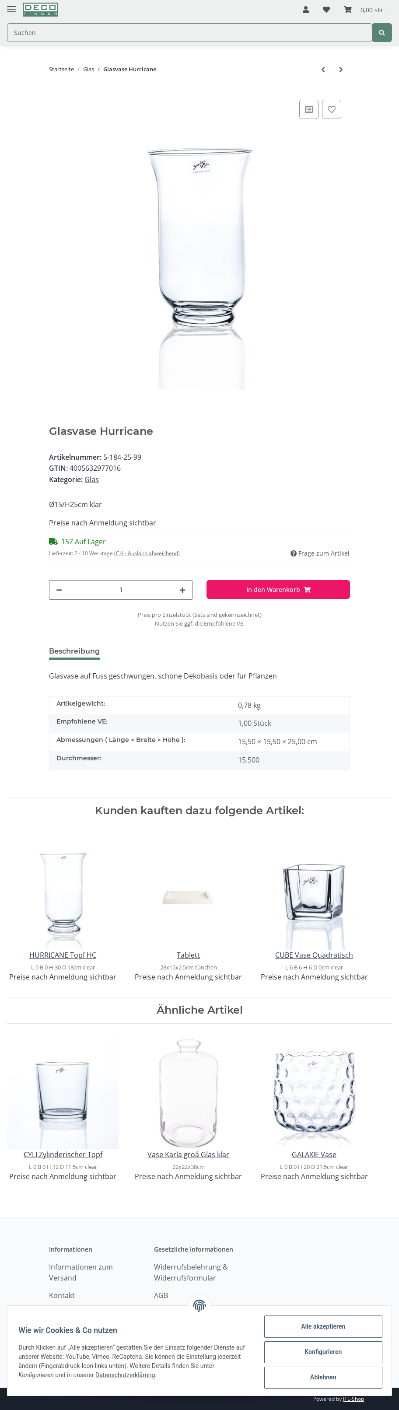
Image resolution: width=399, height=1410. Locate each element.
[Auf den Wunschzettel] (331, 109)
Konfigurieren (320, 1351)
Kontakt (62, 1295)
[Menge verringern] (59, 590)
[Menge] (120, 590)
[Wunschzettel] (326, 10)
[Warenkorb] (364, 10)
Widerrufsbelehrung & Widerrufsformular (191, 1272)
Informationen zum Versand (81, 1272)
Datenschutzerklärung (128, 1375)
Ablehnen (320, 1377)
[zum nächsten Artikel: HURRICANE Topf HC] (341, 69)
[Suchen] (189, 32)
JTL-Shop (353, 1399)
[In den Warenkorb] (278, 589)
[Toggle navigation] (11, 5)
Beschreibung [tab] (74, 651)
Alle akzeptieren (320, 1326)
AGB (161, 1295)
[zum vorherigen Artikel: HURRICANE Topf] (323, 69)
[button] (306, 10)
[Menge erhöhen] (182, 590)
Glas (91, 479)
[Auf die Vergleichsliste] (308, 109)
